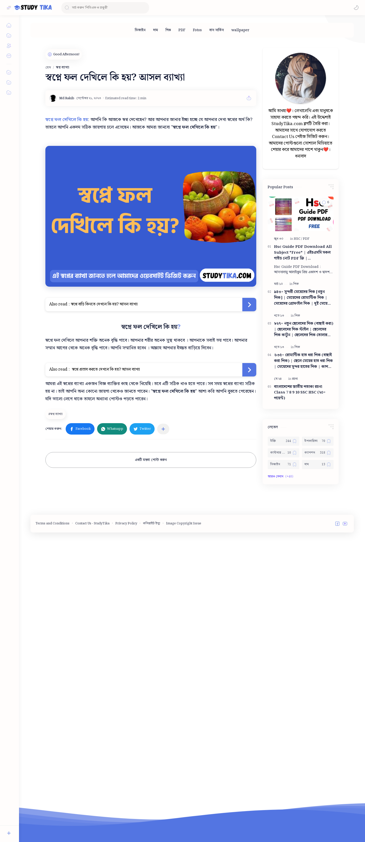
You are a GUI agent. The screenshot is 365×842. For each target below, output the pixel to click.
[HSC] (298, 391)
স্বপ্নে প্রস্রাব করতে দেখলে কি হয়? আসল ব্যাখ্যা (105, 369)
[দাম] (155, 30)
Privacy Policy (126, 828)
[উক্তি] (283, 593)
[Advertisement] (301, 114)
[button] (356, 7)
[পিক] (168, 30)
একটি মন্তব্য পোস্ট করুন (151, 460)
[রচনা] (295, 531)
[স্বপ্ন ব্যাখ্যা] (56, 414)
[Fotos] (197, 30)
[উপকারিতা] (318, 593)
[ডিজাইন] (140, 30)
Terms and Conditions (52, 828)
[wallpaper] (240, 30)
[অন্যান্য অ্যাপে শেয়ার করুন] (163, 429)
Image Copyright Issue (183, 828)
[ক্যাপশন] (318, 605)
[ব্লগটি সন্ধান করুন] (105, 7)
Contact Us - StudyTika (92, 828)
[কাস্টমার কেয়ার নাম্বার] (283, 605)
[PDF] (181, 30)
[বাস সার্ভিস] (216, 30)
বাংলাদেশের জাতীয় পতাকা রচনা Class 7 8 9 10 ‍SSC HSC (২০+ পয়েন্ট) (300, 545)
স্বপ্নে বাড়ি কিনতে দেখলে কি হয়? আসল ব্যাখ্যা (104, 304)
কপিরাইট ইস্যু (151, 828)
